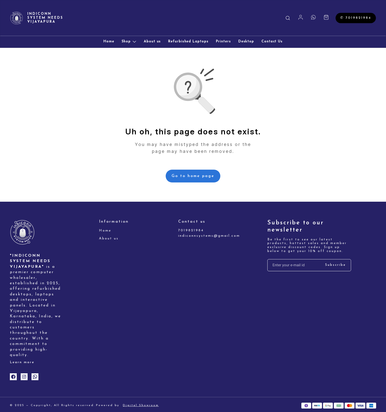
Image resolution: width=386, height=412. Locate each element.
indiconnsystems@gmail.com (205, 236)
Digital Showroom (141, 405)
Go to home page (193, 176)
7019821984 (191, 230)
